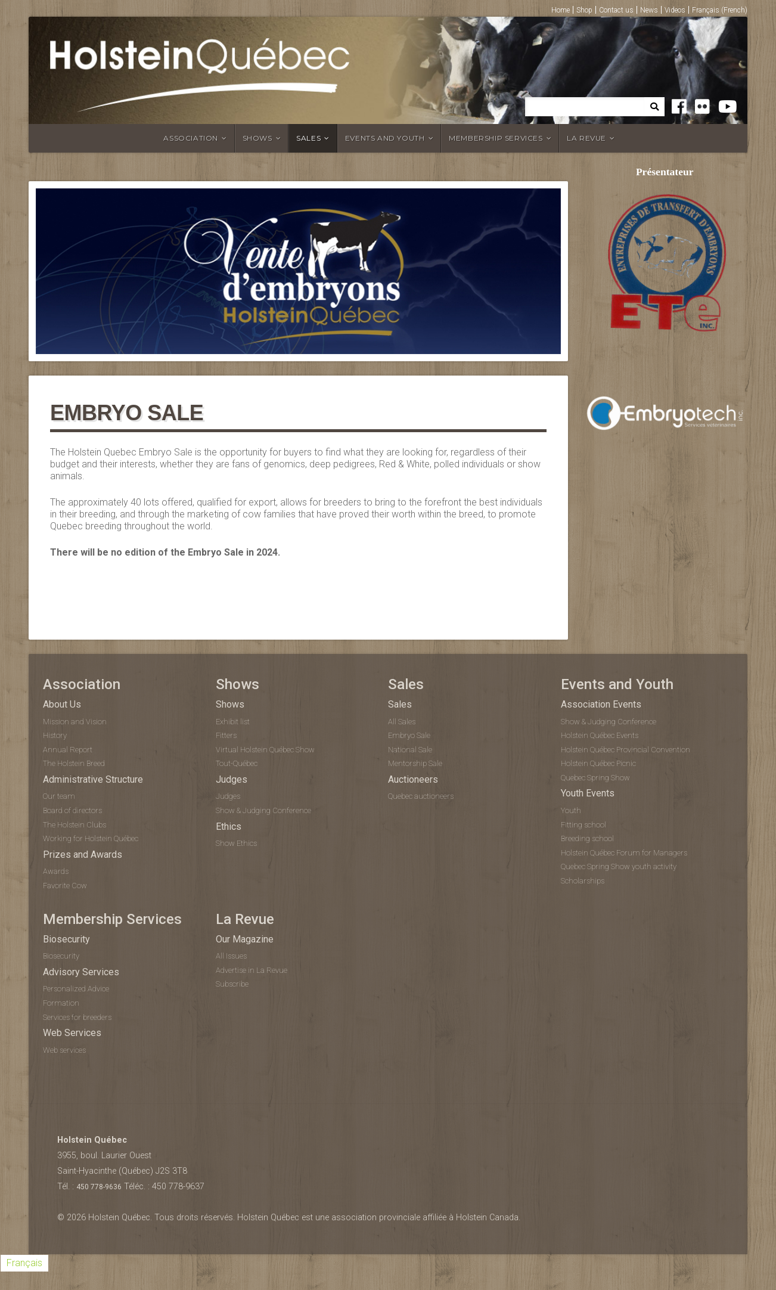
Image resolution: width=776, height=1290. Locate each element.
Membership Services (495, 138)
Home (560, 10)
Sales (308, 138)
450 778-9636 (99, 1187)
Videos (675, 10)
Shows (257, 138)
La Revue (586, 138)
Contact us (616, 10)
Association (190, 138)
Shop (584, 10)
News (649, 10)
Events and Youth (385, 138)
